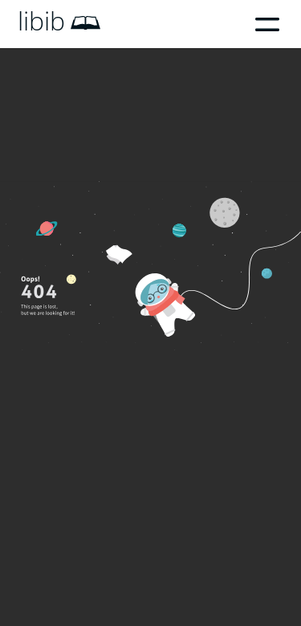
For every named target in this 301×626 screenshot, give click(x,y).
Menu (267, 24)
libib (41, 21)
